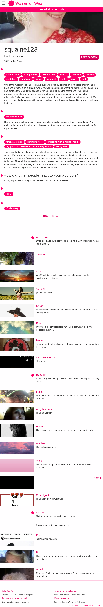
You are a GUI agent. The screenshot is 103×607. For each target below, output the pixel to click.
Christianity (12, 208)
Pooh (39, 535)
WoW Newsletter (62, 598)
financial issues (14, 142)
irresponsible (48, 74)
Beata (39, 323)
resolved (76, 74)
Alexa (39, 426)
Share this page (51, 216)
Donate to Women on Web (14, 598)
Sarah (39, 305)
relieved (90, 74)
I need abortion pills (51, 9)
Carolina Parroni (46, 357)
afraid (74, 79)
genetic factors (35, 142)
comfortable (12, 74)
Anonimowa (43, 237)
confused (25, 79)
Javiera (40, 254)
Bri (37, 552)
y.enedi (40, 288)
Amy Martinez (44, 409)
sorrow (40, 512)
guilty (64, 79)
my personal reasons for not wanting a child (28, 146)
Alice (39, 460)
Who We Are (8, 591)
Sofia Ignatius (44, 495)
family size (61, 146)
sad (84, 79)
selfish (63, 74)
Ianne (39, 340)
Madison (41, 443)
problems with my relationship (62, 142)
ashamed (51, 79)
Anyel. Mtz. (42, 569)
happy (38, 79)
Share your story (89, 57)
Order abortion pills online (66, 591)
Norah (97, 477)
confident (11, 79)
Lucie (39, 391)
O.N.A (39, 271)
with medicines (14, 117)
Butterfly (41, 374)
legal (8, 194)
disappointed (30, 74)
